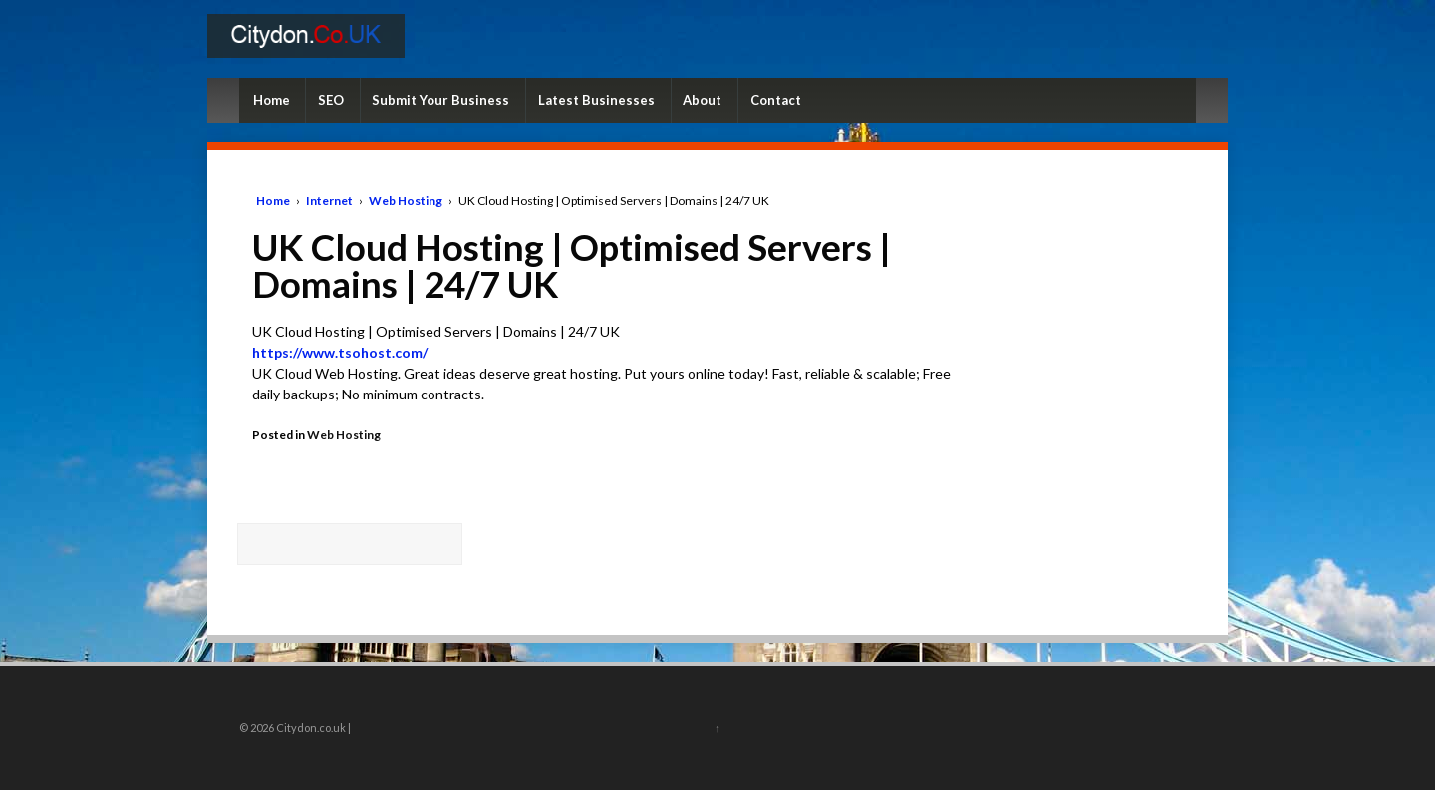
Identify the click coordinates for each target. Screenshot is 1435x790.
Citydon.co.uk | (312, 727)
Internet (329, 200)
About (702, 100)
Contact (775, 100)
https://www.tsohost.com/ (340, 352)
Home (271, 100)
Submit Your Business (440, 100)
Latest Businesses (596, 100)
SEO (331, 100)
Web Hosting (405, 200)
